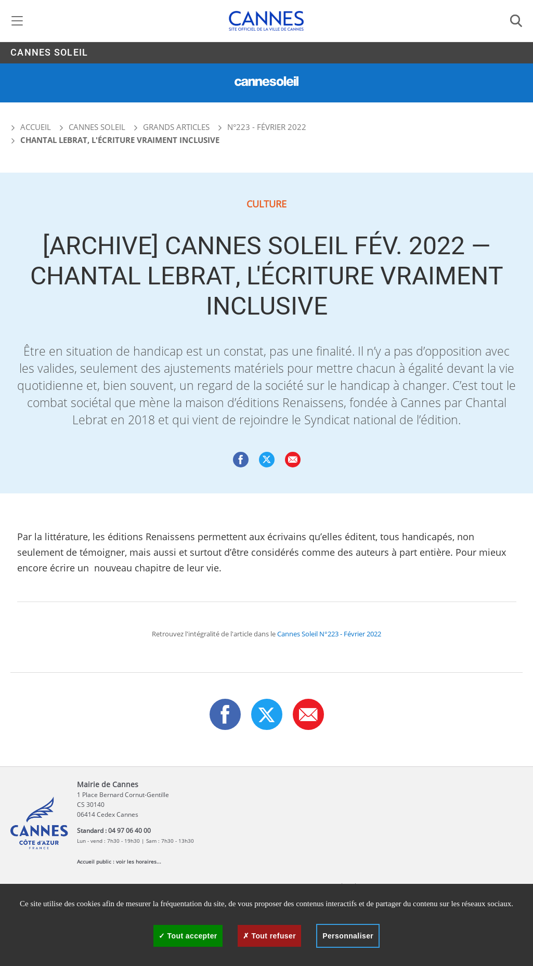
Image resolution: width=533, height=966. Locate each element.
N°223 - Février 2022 (266, 127)
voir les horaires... (138, 861)
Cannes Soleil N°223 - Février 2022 (329, 633)
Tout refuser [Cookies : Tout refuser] (269, 936)
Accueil (30, 127)
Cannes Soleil (49, 53)
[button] (292, 459)
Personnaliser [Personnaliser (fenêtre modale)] (347, 936)
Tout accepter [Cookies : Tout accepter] (188, 936)
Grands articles (176, 127)
